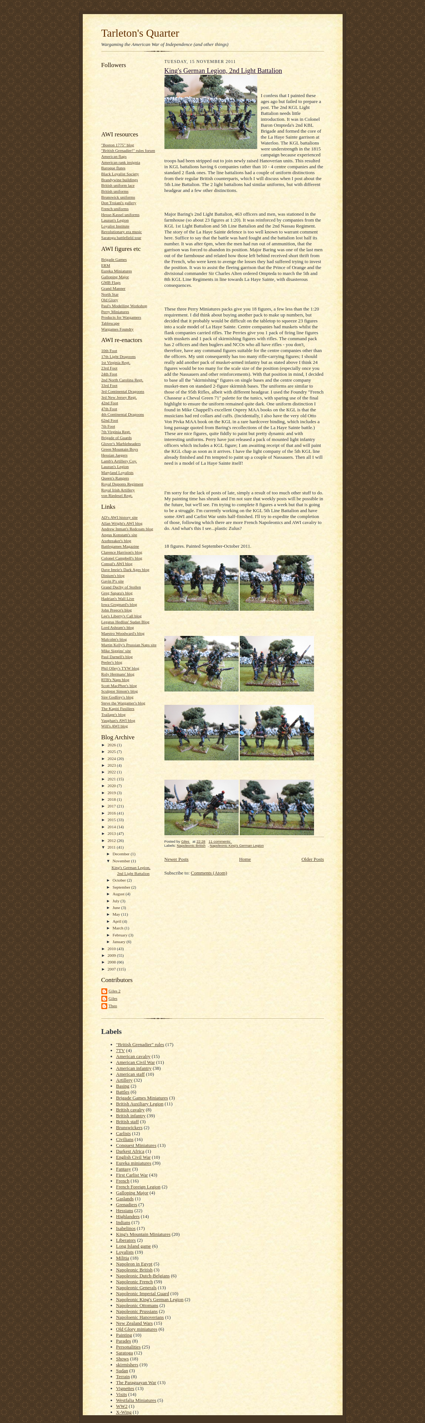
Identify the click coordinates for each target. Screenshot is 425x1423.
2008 (112, 962)
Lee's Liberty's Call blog (121, 616)
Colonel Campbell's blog (122, 558)
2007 (112, 969)
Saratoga (124, 1353)
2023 (112, 765)
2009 (112, 955)
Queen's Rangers (115, 478)
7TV (120, 1050)
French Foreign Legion (138, 1187)
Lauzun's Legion (115, 220)
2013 (112, 833)
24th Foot (109, 374)
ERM (105, 265)
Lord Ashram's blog (117, 627)
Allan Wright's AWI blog (122, 523)
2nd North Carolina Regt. (122, 380)
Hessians (124, 1210)
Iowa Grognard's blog (119, 604)
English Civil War (133, 1157)
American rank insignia (120, 162)
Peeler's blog (111, 662)
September (121, 887)
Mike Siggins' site (116, 651)
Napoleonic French (134, 1281)
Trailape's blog (113, 714)
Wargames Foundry (117, 329)
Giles (113, 998)
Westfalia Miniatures (136, 1400)
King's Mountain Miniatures (143, 1234)
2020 (112, 785)
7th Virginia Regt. (116, 431)
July (116, 901)
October (119, 880)
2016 (112, 813)
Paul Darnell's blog (117, 656)
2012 (112, 840)
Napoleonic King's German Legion (237, 845)
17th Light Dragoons (118, 356)
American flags (114, 156)
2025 (112, 751)
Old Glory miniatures (136, 1329)
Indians (123, 1222)
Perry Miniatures (115, 311)
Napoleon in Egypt (134, 1264)
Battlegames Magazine (120, 546)
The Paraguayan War (136, 1382)
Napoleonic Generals (136, 1287)
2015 (112, 819)
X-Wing (124, 1412)
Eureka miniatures (133, 1163)
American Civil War (135, 1062)
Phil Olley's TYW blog (120, 668)
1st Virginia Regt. (116, 362)
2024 (112, 758)
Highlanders (128, 1216)
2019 (112, 792)
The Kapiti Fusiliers (117, 708)
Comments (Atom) (209, 873)
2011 (112, 847)
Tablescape (110, 323)
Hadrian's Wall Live (117, 598)
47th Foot (109, 409)
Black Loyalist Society (120, 174)
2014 (112, 827)
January (119, 941)
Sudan (122, 1370)
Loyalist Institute (115, 226)
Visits (121, 1394)
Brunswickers (129, 1127)
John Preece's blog (116, 610)
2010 (112, 948)
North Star (110, 294)
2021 (112, 779)
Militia (122, 1258)
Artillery (124, 1080)
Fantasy (123, 1169)
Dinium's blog (113, 575)
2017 (112, 806)
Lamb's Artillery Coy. (119, 461)
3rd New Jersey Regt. (119, 397)
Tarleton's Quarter (140, 33)
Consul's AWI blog (117, 563)
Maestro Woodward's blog (123, 633)
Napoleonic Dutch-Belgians (143, 1275)
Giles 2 (115, 991)
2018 (112, 799)
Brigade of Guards (116, 437)
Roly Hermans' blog (118, 674)
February (120, 935)
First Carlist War (132, 1175)
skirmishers (127, 1364)
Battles (123, 1092)
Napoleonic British (191, 845)
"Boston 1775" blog (117, 145)
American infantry (134, 1068)
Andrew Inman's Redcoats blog (127, 529)
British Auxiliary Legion (140, 1104)
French (123, 1181)
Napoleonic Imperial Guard (142, 1293)
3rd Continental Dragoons (122, 391)
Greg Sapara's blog (117, 593)
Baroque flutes (113, 168)
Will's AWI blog (114, 726)
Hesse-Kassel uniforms (120, 214)
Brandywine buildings (119, 180)
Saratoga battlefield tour (121, 237)
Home (245, 859)
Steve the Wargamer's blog (123, 703)
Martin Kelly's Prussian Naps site (129, 645)
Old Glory (109, 300)
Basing (123, 1086)
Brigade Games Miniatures (142, 1098)
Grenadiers (126, 1204)
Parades (123, 1341)
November (121, 861)
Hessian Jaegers (114, 455)
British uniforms (115, 191)
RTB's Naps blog (115, 679)
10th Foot (109, 350)
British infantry (131, 1115)
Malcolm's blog (114, 639)
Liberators (126, 1240)
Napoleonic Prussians (137, 1311)
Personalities (128, 1347)
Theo (113, 1006)
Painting (124, 1335)
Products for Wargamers (121, 317)
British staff (127, 1121)
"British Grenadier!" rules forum (128, 150)
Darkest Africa (130, 1151)
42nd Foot (109, 403)
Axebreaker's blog (116, 540)
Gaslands (125, 1198)
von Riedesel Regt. (117, 495)
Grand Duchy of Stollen (121, 587)
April (117, 921)
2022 (112, 772)
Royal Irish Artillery (118, 490)
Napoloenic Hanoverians (140, 1317)
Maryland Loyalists (117, 472)
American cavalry (133, 1056)
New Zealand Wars (134, 1323)
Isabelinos (126, 1228)
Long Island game (133, 1246)
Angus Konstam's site (119, 535)
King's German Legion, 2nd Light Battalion (223, 70)
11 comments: (220, 841)
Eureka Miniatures (116, 271)
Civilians (125, 1139)
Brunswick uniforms (118, 197)
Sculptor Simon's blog (119, 691)
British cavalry (130, 1109)
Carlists (123, 1133)
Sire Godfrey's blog (117, 697)
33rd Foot (109, 385)
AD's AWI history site (119, 517)
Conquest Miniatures (136, 1145)
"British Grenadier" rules (140, 1044)
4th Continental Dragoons (122, 414)
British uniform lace (118, 185)
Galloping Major (115, 277)
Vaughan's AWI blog (118, 720)
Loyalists (125, 1252)
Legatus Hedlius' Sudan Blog (125, 622)
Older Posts (312, 859)
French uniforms (115, 208)
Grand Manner (113, 288)
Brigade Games (114, 259)
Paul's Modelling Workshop (124, 305)
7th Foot (108, 426)
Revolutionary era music (121, 231)
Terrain (123, 1376)
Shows (122, 1358)
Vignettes (125, 1388)
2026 (112, 745)
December (121, 854)
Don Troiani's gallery (119, 202)
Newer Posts (176, 859)
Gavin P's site (112, 581)
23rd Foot (109, 368)
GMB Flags (111, 282)
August (118, 894)
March (118, 928)
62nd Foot (109, 420)
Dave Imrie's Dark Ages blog (125, 569)
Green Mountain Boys (119, 449)
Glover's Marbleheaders (121, 443)
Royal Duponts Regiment (122, 484)
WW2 (122, 1406)
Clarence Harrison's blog (122, 552)
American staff (130, 1074)
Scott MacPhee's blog (119, 685)
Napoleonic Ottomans (137, 1305)
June (116, 907)
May (116, 914)
